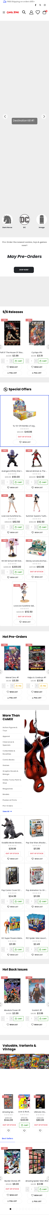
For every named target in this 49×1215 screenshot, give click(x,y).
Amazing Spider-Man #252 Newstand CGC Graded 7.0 (9, 1112)
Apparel (6, 736)
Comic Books (8, 759)
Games (6, 765)
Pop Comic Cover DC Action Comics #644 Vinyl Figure (13, 890)
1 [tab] (10, 1209)
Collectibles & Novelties (9, 752)
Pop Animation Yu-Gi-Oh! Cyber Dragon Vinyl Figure (37, 890)
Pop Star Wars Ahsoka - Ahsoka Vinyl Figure (37, 843)
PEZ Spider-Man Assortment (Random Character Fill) (37, 938)
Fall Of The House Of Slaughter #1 (12, 352)
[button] (12, 373)
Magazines (8, 788)
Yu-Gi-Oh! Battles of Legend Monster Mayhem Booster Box (25, 426)
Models (6, 794)
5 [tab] (23, 1209)
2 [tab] (14, 1209)
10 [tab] (39, 1209)
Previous (5, 116)
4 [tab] (20, 1209)
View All (7, 811)
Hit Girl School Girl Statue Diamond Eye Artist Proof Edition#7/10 (13, 561)
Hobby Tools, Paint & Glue (12, 781)
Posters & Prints (10, 800)
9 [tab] (35, 1209)
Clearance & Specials (8, 743)
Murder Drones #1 (12, 1181)
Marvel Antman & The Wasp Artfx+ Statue (37, 471)
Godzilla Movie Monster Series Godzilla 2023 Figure (13, 843)
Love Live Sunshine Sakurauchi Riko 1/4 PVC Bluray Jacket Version (25, 606)
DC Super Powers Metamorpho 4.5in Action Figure (13, 938)
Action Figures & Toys (10, 729)
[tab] (7, 1138)
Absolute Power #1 (12, 1010)
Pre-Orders (8, 806)
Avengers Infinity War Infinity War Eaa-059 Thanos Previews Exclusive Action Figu (13, 471)
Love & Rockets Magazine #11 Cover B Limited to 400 (25, 1112)
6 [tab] (26, 1209)
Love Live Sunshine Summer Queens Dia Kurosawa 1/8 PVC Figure (13, 516)
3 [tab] (17, 1209)
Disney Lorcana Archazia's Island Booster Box (37, 561)
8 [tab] (32, 1209)
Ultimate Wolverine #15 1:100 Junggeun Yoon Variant (41, 1112)
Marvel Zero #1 (12, 677)
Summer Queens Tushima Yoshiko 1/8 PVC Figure (37, 516)
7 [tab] (29, 1209)
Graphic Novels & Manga (10, 772)
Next (43, 116)
